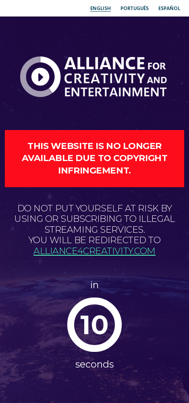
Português (134, 8)
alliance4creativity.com (94, 251)
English (100, 8)
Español (169, 8)
